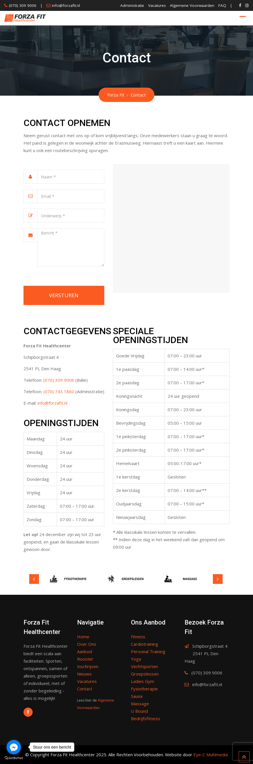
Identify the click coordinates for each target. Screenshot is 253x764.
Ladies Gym (142, 681)
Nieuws (84, 674)
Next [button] (218, 579)
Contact (84, 689)
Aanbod (84, 651)
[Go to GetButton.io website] (14, 758)
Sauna (136, 696)
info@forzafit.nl (66, 5)
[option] (69, 579)
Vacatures (157, 5)
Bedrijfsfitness (145, 718)
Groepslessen (145, 674)
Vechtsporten (144, 666)
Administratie (132, 5)
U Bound (139, 711)
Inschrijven (87, 666)
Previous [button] (34, 579)
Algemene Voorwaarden (192, 5)
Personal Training (148, 651)
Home (83, 636)
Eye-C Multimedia (210, 754)
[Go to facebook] (14, 747)
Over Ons (86, 644)
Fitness (138, 636)
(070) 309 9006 (22, 5)
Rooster (85, 659)
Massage (140, 703)
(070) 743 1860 (58, 391)
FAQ (222, 5)
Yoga (136, 659)
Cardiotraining (144, 644)
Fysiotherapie (144, 689)
